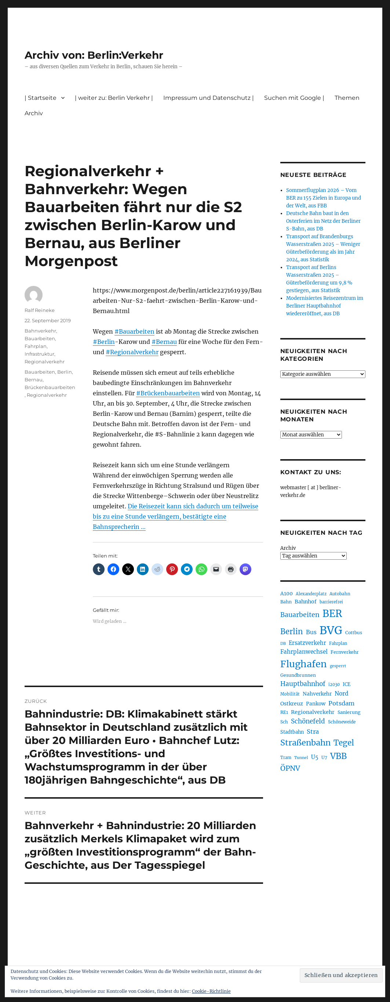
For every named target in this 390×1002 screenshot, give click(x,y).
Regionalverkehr (45, 361)
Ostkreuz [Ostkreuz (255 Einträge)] (291, 703)
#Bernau (164, 341)
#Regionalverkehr (132, 352)
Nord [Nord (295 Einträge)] (342, 693)
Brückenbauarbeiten (50, 387)
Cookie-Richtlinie (211, 991)
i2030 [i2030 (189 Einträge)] (334, 684)
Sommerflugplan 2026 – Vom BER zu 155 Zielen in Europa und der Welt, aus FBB (323, 198)
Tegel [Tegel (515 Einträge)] (343, 743)
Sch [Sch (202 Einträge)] (284, 722)
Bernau (34, 379)
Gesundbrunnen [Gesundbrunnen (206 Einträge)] (298, 675)
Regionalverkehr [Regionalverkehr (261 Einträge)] (313, 712)
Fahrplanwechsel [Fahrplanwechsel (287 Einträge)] (304, 651)
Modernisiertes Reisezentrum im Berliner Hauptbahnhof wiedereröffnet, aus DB (324, 306)
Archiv (34, 113)
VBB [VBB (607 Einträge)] (338, 756)
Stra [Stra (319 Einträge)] (313, 731)
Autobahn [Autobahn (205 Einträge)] (339, 593)
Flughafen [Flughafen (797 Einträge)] (303, 664)
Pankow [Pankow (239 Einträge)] (315, 704)
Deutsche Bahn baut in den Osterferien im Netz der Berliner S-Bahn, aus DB (323, 221)
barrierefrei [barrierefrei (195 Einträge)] (331, 602)
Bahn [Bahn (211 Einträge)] (286, 602)
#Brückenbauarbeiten (168, 393)
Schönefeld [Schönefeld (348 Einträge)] (308, 721)
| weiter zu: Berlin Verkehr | (114, 97)
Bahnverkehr (40, 331)
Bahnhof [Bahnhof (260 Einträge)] (306, 601)
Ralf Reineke (40, 310)
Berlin (64, 372)
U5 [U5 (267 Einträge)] (314, 757)
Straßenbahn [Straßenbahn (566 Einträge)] (305, 743)
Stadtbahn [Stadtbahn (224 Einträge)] (292, 732)
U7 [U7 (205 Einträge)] (324, 757)
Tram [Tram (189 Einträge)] (285, 757)
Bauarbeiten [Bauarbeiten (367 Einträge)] (300, 615)
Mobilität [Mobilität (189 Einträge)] (290, 694)
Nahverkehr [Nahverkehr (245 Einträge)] (317, 694)
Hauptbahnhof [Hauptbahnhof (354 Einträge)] (302, 684)
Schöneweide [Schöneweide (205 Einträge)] (342, 722)
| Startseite (41, 97)
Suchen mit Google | (294, 97)
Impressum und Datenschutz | (208, 97)
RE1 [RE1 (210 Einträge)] (284, 712)
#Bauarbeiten (134, 331)
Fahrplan (36, 346)
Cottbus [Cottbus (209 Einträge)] (353, 632)
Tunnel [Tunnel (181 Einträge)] (301, 757)
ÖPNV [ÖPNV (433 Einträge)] (290, 768)
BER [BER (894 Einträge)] (332, 613)
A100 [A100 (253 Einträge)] (286, 593)
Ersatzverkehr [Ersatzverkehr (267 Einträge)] (307, 643)
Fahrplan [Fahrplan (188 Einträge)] (338, 643)
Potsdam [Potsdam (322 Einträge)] (341, 703)
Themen (347, 97)
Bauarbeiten (40, 338)
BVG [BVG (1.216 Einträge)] (331, 630)
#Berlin (104, 341)
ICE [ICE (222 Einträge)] (346, 684)
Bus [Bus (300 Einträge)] (311, 632)
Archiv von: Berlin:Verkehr (94, 55)
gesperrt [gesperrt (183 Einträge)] (338, 666)
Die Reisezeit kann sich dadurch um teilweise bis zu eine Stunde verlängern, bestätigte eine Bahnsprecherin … (175, 516)
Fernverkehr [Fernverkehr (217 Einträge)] (345, 652)
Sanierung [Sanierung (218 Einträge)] (349, 712)
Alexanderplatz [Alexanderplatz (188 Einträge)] (311, 593)
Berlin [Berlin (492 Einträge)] (291, 631)
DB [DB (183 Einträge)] (283, 643)
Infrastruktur (39, 354)
